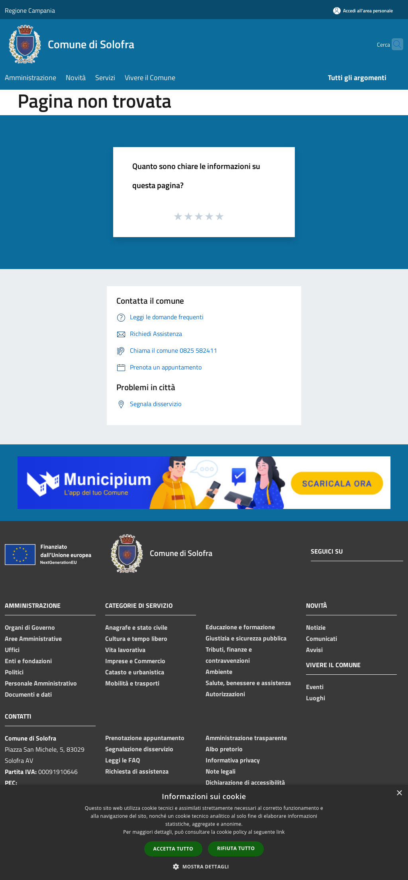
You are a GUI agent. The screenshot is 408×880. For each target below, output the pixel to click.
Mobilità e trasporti (132, 683)
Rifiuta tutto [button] (236, 848)
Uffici (12, 649)
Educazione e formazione (240, 627)
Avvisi (314, 649)
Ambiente (219, 671)
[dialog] (204, 832)
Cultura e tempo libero (136, 638)
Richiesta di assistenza (137, 771)
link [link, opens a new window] (281, 832)
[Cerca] (393, 44)
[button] (204, 866)
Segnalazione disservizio (139, 749)
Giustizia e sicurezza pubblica (246, 638)
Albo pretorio (224, 749)
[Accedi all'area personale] (363, 10)
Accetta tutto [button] (173, 848)
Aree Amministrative (33, 638)
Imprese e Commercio (135, 661)
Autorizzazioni (225, 694)
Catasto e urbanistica (134, 672)
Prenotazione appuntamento (144, 737)
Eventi (315, 686)
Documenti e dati (28, 694)
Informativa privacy (233, 760)
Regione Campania (30, 10)
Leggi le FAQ (122, 760)
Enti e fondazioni (28, 661)
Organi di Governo (30, 627)
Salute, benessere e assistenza (248, 683)
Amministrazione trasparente (246, 737)
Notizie (316, 627)
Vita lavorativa (125, 649)
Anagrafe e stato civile (136, 627)
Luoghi (315, 698)
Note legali (220, 771)
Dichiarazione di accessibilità (245, 782)
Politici (14, 672)
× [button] (399, 793)
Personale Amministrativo (41, 683)
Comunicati (321, 638)
